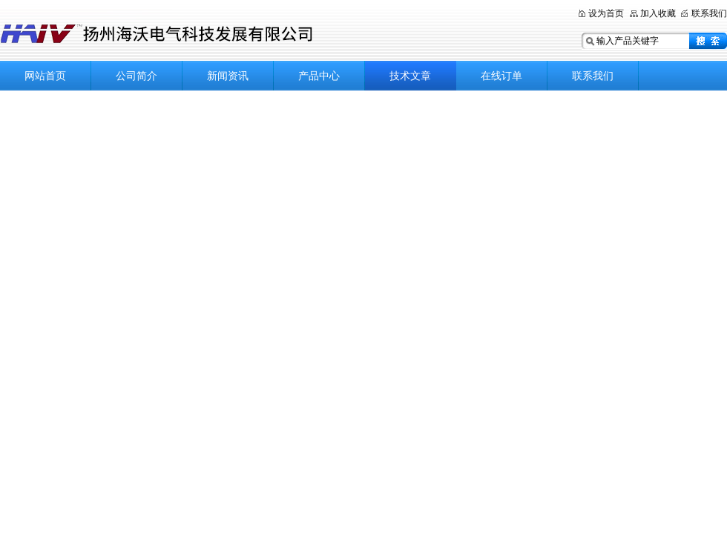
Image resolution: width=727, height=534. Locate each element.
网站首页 (45, 76)
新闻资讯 (228, 76)
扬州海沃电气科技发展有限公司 (222, 31)
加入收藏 (658, 13)
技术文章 (410, 76)
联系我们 (709, 13)
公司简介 (136, 76)
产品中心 (319, 76)
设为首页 (606, 13)
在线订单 (501, 76)
